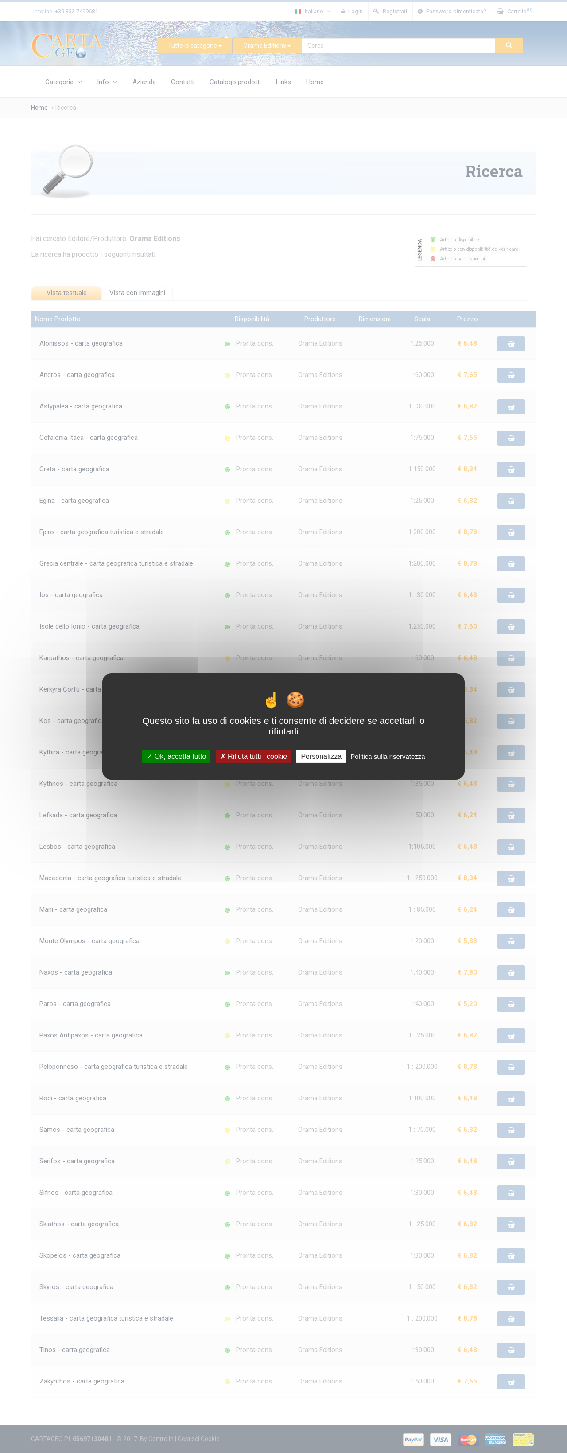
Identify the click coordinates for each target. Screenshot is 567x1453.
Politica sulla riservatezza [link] (387, 756)
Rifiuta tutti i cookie (253, 756)
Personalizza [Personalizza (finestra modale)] (321, 756)
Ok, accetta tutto (176, 756)
